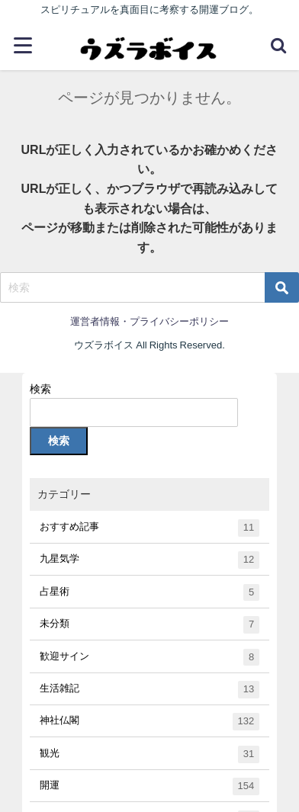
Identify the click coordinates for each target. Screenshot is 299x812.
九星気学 (149, 560)
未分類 (149, 625)
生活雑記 (149, 689)
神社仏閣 (149, 721)
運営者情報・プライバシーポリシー (149, 321)
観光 (149, 754)
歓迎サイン (149, 657)
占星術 (149, 593)
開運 (149, 786)
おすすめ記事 (149, 528)
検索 (40, 389)
